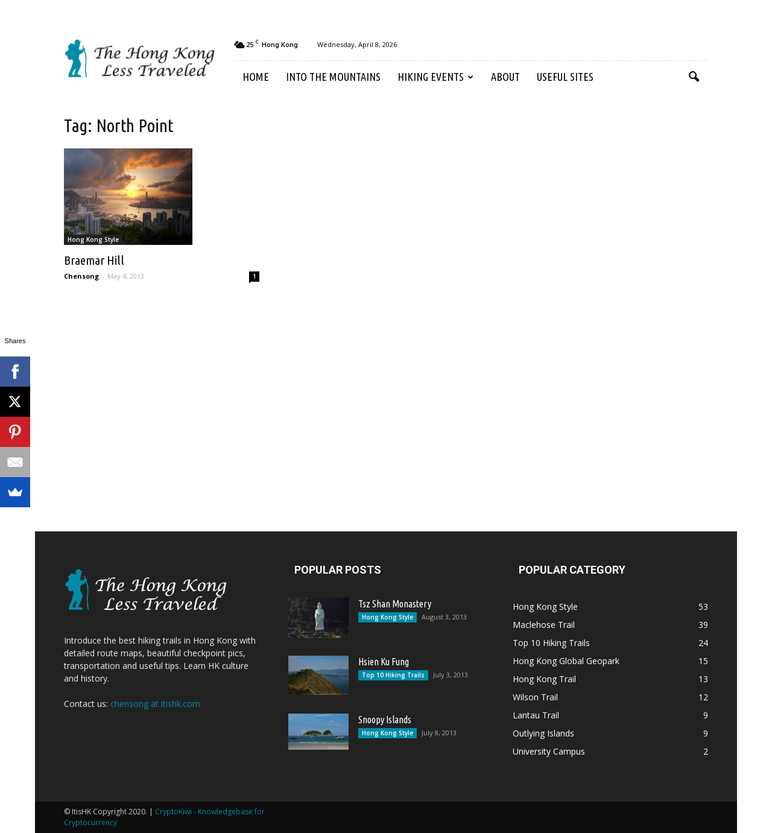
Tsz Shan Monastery (394, 603)
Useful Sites (565, 77)
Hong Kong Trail (544, 679)
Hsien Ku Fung (383, 661)
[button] (693, 77)
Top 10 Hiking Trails (393, 675)
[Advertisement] (603, 300)
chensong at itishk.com (155, 703)
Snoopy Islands (384, 719)
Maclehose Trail (544, 624)
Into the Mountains (333, 77)
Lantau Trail (536, 715)
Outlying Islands (543, 733)
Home (255, 77)
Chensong (81, 275)
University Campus (549, 751)
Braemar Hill (94, 260)
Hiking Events (435, 77)
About (505, 77)
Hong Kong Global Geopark (566, 661)
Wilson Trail (535, 697)
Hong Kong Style (93, 239)
